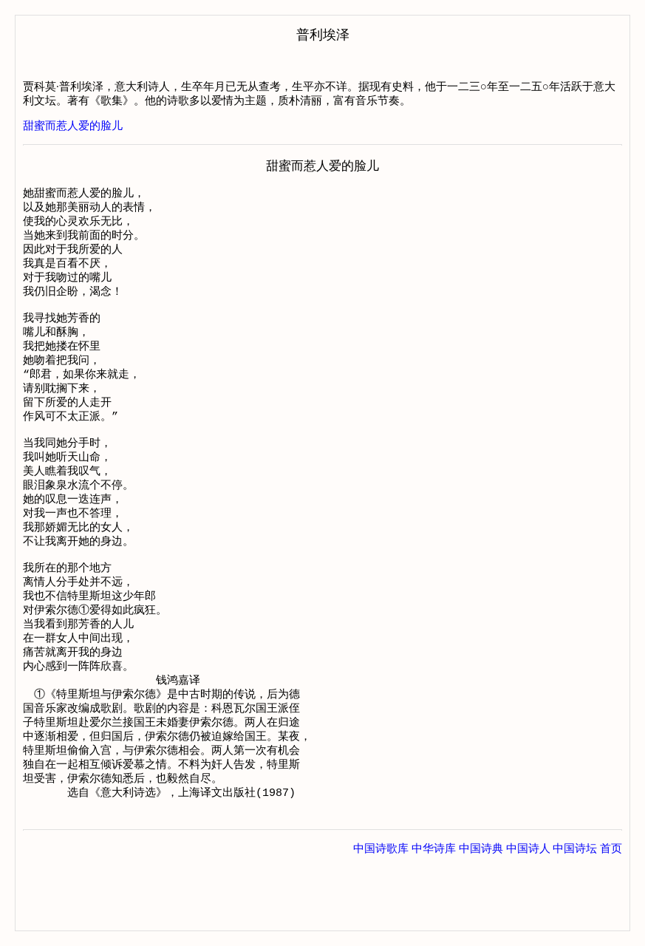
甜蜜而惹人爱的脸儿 (73, 126)
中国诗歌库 (381, 916)
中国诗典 (481, 916)
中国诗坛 (575, 916)
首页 (611, 916)
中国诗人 (528, 916)
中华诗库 (434, 916)
